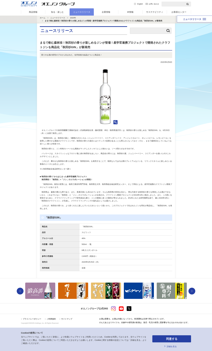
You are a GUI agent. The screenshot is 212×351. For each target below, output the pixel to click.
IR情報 (130, 12)
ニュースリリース (81, 12)
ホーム (42, 18)
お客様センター (178, 12)
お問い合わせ (154, 4)
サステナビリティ (154, 12)
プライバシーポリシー (32, 319)
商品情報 (33, 12)
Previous (20, 291)
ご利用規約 (51, 319)
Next (191, 291)
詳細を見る (172, 346)
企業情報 (106, 12)
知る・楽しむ (57, 12)
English (140, 4)
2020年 (73, 18)
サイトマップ (66, 319)
